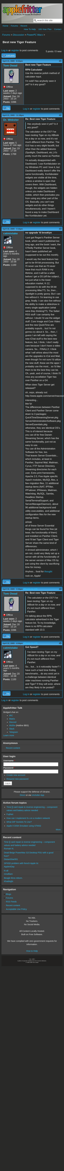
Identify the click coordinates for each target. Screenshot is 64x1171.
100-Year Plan (45, 29)
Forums (14, 26)
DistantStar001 (11, 859)
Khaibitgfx (8, 881)
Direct (22, 795)
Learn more (8, 735)
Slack (11, 729)
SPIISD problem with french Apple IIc (21, 863)
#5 (60, 643)
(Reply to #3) (31, 589)
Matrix (12, 719)
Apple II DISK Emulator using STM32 (24, 826)
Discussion (18, 35)
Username (9, 760)
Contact (57, 29)
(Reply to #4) (31, 643)
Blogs (8, 894)
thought (48, 571)
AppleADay (9, 866)
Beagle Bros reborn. (13, 878)
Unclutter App (38, 795)
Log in (4, 50)
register (15, 50)
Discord (12, 722)
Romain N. (9, 848)
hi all (6, 870)
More (58, 829)
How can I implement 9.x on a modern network (28, 818)
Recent (23, 26)
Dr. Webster (11, 119)
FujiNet (10, 814)
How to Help (32, 951)
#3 (60, 229)
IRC (11, 715)
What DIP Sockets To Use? (19, 822)
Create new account (16, 775)
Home (5, 26)
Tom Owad (10, 65)
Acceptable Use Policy (16, 909)
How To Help (30, 29)
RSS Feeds (11, 901)
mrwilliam (8, 874)
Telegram (13, 732)
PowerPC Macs (35, 35)
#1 (60, 61)
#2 (60, 115)
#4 (60, 589)
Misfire (12, 725)
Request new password (17, 779)
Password (9, 768)
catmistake (10, 233)
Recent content (13, 748)
